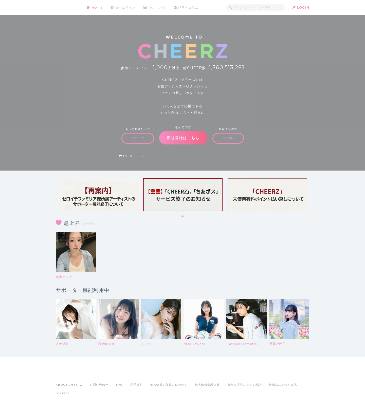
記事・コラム (188, 7)
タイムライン (125, 7)
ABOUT (137, 138)
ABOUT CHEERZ (69, 384)
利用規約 (136, 384)
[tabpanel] (98, 194)
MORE (140, 157)
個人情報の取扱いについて (168, 384)
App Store (67, 373)
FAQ (119, 384)
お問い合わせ (99, 384)
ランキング (157, 7)
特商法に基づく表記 (283, 384)
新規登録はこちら (183, 137)
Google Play (94, 373)
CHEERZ (67, 8)
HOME (97, 7)
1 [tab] (182, 216)
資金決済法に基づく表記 (244, 384)
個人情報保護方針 (207, 384)
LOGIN (303, 7)
